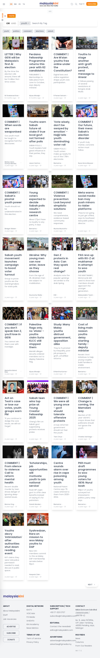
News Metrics (32, 628)
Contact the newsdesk (60, 626)
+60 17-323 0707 (57, 612)
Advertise (11, 626)
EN (11, 4)
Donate (11, 639)
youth (25, 23)
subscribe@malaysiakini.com (63, 616)
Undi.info (30, 620)
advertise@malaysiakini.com (63, 640)
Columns (80, 642)
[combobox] (39, 23)
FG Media (31, 617)
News (78, 638)
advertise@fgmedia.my (60, 644)
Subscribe (92, 4)
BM (15, 4)
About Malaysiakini (11, 610)
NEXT (91, 584)
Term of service (34, 638)
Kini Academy (33, 624)
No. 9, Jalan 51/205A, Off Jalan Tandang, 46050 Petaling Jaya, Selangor (85, 624)
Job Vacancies (9, 619)
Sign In (82, 4)
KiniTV (29, 609)
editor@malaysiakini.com (61, 630)
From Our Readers (84, 645)
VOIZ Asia (31, 613)
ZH (19, 4)
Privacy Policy (33, 642)
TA (24, 4)
